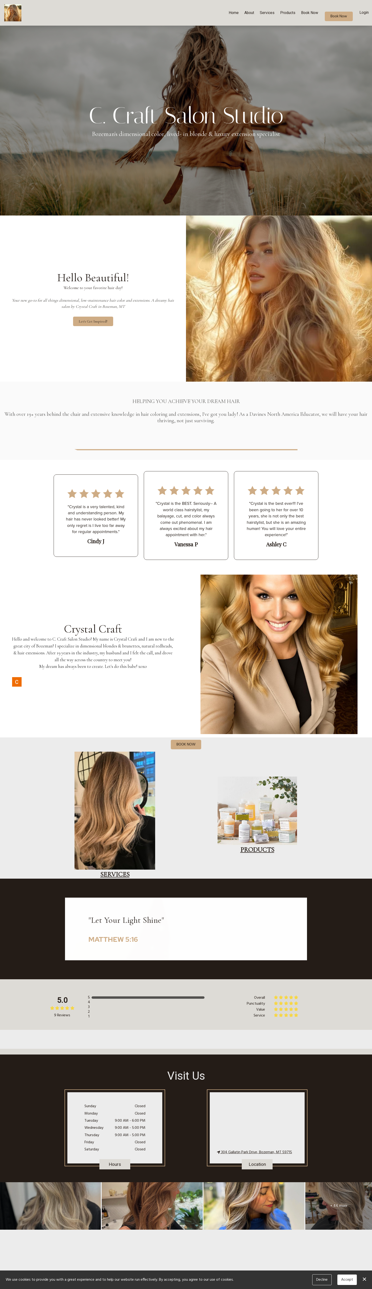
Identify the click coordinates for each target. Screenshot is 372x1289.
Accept (347, 1280)
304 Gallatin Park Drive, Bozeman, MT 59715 (254, 1152)
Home (234, 12)
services (115, 874)
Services (267, 12)
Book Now (309, 12)
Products (287, 12)
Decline (322, 1280)
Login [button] (364, 12)
